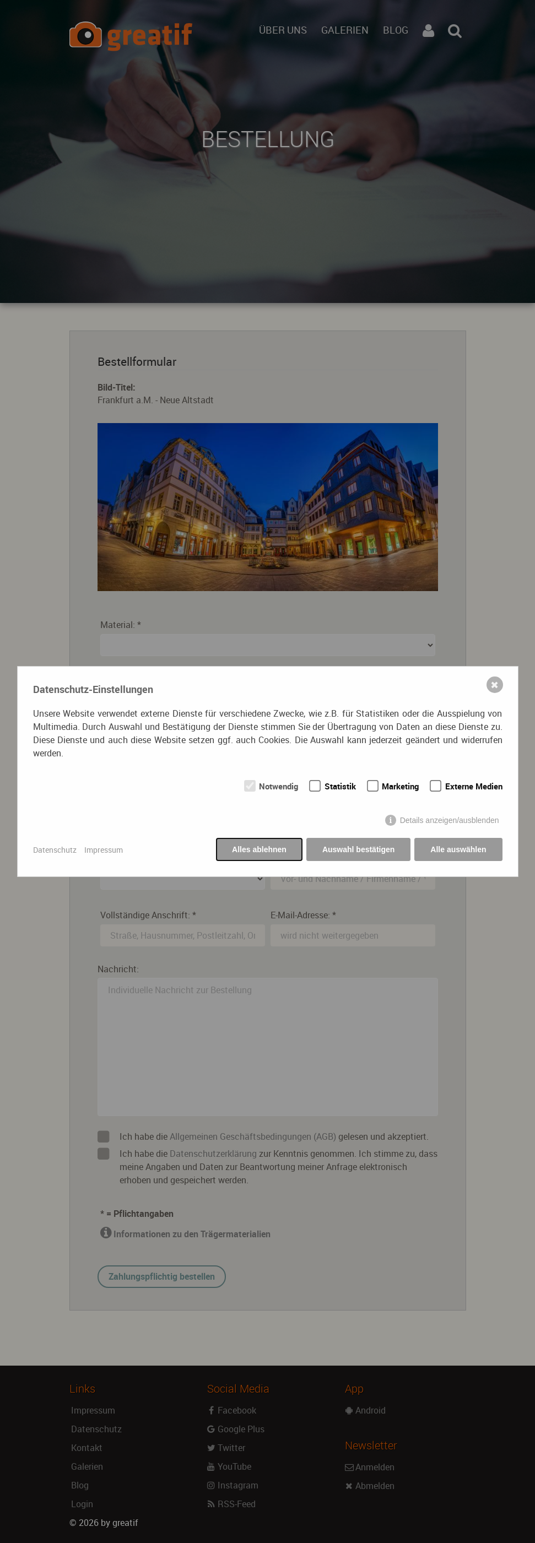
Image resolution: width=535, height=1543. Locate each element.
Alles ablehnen (259, 849)
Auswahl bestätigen (358, 849)
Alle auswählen (458, 849)
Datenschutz (55, 849)
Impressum (103, 849)
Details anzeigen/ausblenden (449, 820)
